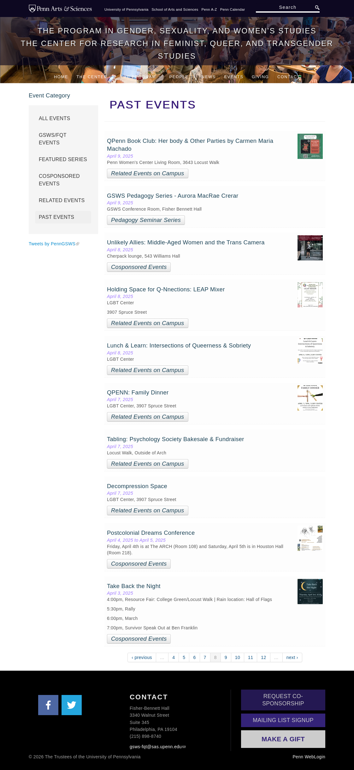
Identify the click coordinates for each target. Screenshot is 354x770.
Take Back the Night (134, 586)
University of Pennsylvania (126, 9)
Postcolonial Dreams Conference (152, 532)
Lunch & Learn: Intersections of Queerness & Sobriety (179, 345)
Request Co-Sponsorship (283, 699)
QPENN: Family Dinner (138, 392)
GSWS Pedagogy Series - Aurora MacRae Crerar (172, 195)
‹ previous (142, 657)
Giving (260, 76)
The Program (141, 76)
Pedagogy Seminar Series (146, 220)
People (181, 76)
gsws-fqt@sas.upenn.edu (156, 746)
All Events (54, 118)
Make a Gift (283, 739)
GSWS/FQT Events (53, 138)
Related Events (62, 200)
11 (250, 657)
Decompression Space (137, 486)
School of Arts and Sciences (175, 9)
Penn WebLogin (308, 756)
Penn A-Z (209, 9)
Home (61, 76)
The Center (94, 76)
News (209, 76)
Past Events (56, 217)
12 (263, 657)
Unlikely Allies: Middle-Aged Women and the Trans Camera (186, 242)
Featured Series (63, 159)
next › (292, 657)
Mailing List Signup (283, 720)
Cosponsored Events (139, 267)
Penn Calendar (232, 9)
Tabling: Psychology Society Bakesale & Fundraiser (175, 439)
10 (237, 657)
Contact (288, 76)
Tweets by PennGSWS (52, 243)
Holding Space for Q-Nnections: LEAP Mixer (166, 289)
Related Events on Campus (147, 173)
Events (233, 76)
